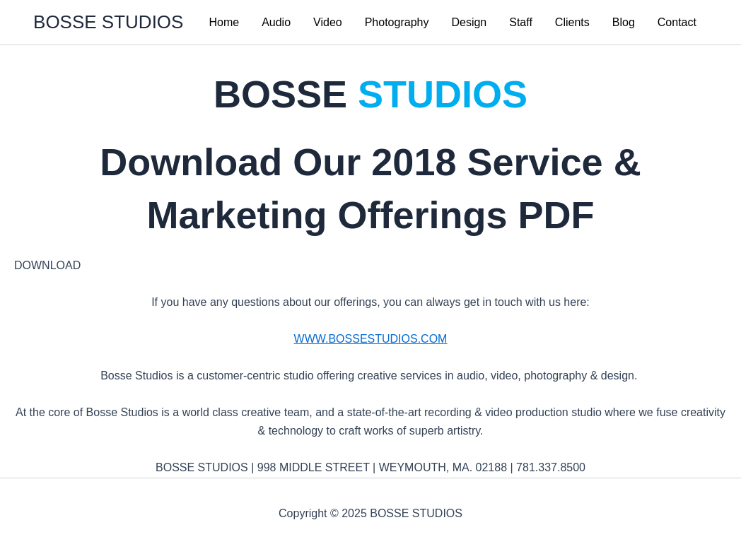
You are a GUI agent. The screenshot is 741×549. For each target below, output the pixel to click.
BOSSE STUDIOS (108, 22)
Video (327, 22)
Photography (397, 22)
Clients (572, 22)
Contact (677, 22)
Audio (276, 22)
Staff (520, 22)
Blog (623, 22)
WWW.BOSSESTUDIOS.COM (371, 339)
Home (224, 22)
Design (468, 22)
